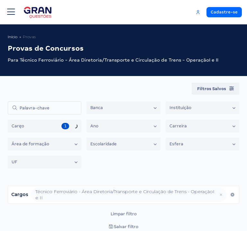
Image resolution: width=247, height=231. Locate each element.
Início (12, 36)
